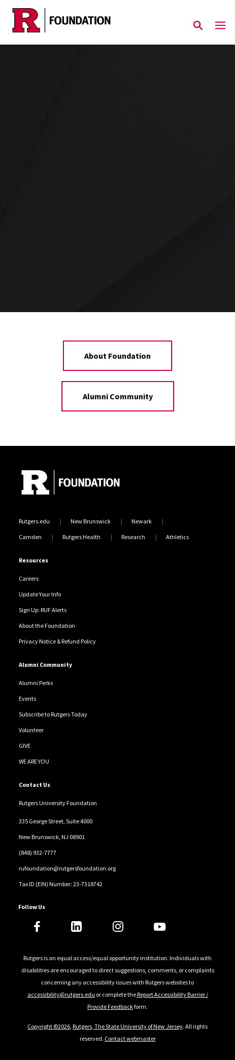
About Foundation (117, 356)
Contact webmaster (130, 1038)
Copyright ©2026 (48, 1026)
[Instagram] (118, 926)
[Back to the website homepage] (61, 20)
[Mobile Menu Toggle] (220, 26)
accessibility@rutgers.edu (61, 994)
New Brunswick (91, 521)
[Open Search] (198, 26)
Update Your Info (40, 594)
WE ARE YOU (34, 761)
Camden (30, 537)
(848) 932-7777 (37, 852)
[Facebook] (37, 926)
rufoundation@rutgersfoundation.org (67, 868)
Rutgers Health (81, 537)
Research (133, 537)
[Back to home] (87, 483)
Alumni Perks (36, 683)
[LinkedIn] (76, 926)
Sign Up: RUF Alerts (42, 610)
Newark (141, 521)
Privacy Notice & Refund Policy (57, 641)
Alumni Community (118, 396)
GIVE (24, 745)
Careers (29, 578)
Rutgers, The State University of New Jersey (128, 1026)
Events (27, 698)
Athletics (177, 537)
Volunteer (31, 730)
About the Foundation (47, 625)
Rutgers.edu (34, 521)
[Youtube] (159, 927)
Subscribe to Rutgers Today (53, 714)
